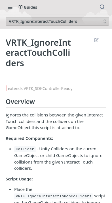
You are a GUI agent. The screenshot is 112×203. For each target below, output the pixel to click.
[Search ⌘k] (102, 7)
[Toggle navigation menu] (10, 7)
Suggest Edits (96, 39)
